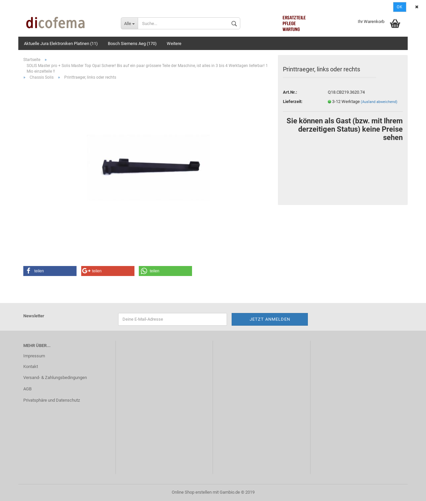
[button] (50, 271)
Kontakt (30, 366)
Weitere (174, 43)
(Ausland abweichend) (379, 102)
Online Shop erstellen (192, 492)
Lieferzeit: (293, 101)
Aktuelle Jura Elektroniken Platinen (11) (61, 43)
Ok (400, 7)
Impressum (34, 355)
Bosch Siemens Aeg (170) (132, 43)
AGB (27, 388)
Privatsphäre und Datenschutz (51, 400)
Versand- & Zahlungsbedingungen (55, 377)
